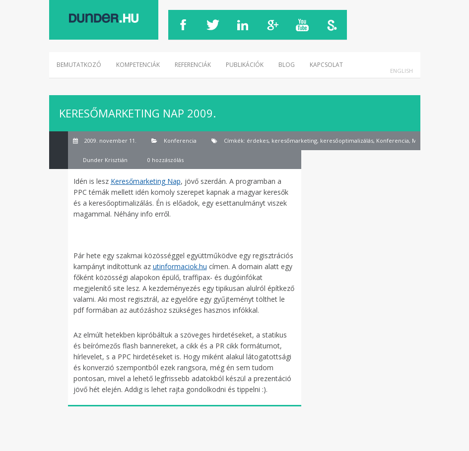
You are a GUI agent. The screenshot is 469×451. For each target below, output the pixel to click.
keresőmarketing (294, 140)
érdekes (257, 140)
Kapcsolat (326, 64)
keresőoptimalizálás (346, 140)
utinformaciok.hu (180, 266)
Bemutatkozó (79, 64)
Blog (286, 64)
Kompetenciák (138, 64)
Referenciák (193, 64)
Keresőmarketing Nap (146, 181)
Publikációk (245, 64)
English (401, 70)
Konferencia (180, 140)
